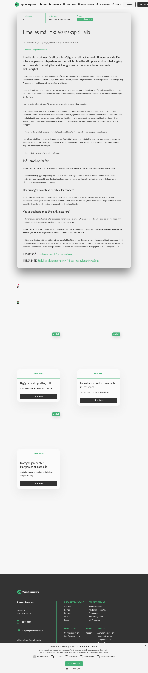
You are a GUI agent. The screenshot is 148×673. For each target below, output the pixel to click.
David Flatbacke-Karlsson (59, 19)
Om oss (67, 606)
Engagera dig (94, 613)
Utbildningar (69, 4)
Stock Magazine (96, 616)
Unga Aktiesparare (74, 602)
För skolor (70, 628)
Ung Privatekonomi (72, 636)
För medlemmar (97, 602)
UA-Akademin (94, 620)
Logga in (129, 4)
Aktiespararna (103, 4)
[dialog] (74, 658)
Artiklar (116, 4)
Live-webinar (55, 4)
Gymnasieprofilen (71, 633)
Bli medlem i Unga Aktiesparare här (36, 110)
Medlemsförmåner (86, 4)
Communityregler (104, 636)
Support (88, 633)
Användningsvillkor (105, 633)
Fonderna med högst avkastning (55, 315)
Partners (67, 613)
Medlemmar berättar (97, 610)
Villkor (101, 628)
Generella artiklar (85, 19)
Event (43, 4)
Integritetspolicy (104, 639)
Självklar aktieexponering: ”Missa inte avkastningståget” (69, 321)
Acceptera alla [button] (74, 663)
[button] (74, 669)
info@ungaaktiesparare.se (30, 630)
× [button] (145, 646)
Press (66, 620)
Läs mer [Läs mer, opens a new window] (105, 652)
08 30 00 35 (24, 622)
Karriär (67, 610)
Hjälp (88, 628)
